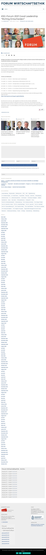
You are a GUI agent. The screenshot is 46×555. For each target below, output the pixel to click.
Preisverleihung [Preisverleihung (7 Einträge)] (18, 202)
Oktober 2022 (4, 296)
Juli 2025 (3, 232)
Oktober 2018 (4, 388)
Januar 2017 (3, 429)
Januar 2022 (3, 313)
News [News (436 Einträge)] (9, 199)
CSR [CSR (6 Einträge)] (26, 193)
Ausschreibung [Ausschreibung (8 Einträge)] (5, 193)
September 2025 (4, 228)
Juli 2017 (3, 417)
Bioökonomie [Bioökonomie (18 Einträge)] (18, 193)
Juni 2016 (3, 442)
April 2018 (3, 400)
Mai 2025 (3, 236)
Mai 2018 (3, 398)
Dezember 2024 (4, 246)
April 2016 (3, 444)
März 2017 (3, 425)
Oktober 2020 (4, 342)
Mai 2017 (3, 421)
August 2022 (3, 300)
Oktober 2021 (4, 319)
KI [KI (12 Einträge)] (9, 197)
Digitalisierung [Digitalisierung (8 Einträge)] (32, 193)
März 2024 (3, 263)
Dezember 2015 (4, 450)
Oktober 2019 (4, 365)
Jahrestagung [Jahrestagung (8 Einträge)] (38, 195)
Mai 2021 (3, 328)
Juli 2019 (3, 371)
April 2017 (3, 423)
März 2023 (3, 286)
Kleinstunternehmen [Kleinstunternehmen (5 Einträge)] (16, 197)
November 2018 (4, 386)
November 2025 (4, 224)
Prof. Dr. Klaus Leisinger (6, 187)
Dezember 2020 (4, 338)
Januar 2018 (3, 406)
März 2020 (3, 355)
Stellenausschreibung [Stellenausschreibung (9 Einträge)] (11, 210)
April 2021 (3, 330)
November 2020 (4, 340)
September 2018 (4, 390)
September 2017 (4, 413)
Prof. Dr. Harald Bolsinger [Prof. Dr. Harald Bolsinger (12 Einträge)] (19, 204)
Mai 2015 (3, 456)
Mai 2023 (3, 282)
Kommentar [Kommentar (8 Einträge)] (23, 197)
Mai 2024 (3, 259)
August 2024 (3, 253)
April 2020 (3, 354)
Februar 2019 (4, 381)
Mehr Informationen (26, 553)
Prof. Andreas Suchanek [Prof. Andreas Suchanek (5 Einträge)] (28, 202)
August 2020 (3, 346)
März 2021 (3, 332)
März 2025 (3, 240)
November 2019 (4, 363)
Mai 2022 (3, 305)
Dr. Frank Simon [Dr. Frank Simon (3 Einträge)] (14, 195)
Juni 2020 (3, 350)
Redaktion (6, 21)
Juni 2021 (3, 327)
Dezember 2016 (4, 431)
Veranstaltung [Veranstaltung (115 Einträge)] (29, 210)
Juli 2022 (3, 301)
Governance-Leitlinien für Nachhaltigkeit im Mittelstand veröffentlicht (8, 133)
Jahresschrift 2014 (5, 539)
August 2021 (3, 323)
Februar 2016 (4, 448)
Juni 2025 (3, 234)
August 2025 (3, 230)
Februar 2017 (4, 427)
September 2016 (4, 437)
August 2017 (3, 415)
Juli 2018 (3, 394)
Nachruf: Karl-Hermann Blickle (19, 187)
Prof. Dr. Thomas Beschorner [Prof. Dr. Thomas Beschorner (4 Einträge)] (8, 206)
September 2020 (4, 344)
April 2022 (3, 307)
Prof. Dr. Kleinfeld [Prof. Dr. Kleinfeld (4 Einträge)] (38, 204)
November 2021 (4, 317)
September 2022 (4, 298)
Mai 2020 (3, 352)
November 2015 (4, 452)
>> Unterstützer (4, 522)
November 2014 (4, 462)
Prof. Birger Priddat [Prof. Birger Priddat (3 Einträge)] (38, 202)
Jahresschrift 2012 (5, 543)
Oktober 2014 (4, 464)
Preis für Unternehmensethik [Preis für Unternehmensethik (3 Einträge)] (8, 202)
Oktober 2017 (4, 411)
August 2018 (3, 392)
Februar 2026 (4, 219)
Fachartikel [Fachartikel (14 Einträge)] (21, 195)
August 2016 (3, 438)
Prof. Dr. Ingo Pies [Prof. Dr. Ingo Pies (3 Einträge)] (30, 204)
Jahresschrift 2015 (5, 537)
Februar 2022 (4, 311)
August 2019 (3, 369)
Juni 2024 (3, 257)
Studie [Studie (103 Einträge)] (18, 210)
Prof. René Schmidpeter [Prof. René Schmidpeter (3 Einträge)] (7, 208)
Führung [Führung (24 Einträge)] (27, 195)
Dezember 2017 (4, 408)
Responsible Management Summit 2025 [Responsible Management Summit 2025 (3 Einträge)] (32, 208)
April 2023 (3, 284)
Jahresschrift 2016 (5, 535)
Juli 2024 (3, 255)
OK (17, 553)
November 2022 (4, 294)
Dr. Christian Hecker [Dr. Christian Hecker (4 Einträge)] (6, 195)
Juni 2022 (3, 303)
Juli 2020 (3, 348)
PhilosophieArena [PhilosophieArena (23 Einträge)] (21, 199)
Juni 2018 (3, 396)
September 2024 (4, 251)
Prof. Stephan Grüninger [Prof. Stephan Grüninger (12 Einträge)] (18, 208)
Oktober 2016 (4, 435)
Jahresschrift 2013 (5, 541)
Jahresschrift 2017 (5, 533)
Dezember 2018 (4, 384)
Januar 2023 (3, 290)
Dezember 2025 (4, 222)
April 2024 (3, 261)
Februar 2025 (4, 242)
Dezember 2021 (4, 315)
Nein (20, 553)
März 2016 (3, 446)
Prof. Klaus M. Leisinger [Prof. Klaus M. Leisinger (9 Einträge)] (39, 206)
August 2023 (3, 276)
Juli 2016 (3, 440)
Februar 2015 (4, 460)
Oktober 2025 (4, 226)
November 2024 (4, 247)
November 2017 (4, 409)
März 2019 (3, 379)
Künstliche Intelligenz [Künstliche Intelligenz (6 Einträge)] (32, 197)
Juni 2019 (3, 373)
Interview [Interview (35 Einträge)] (32, 195)
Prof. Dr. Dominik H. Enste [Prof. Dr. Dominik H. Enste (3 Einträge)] (7, 204)
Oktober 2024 (4, 249)
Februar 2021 (4, 334)
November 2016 (4, 433)
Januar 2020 (3, 359)
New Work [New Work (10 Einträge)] (14, 199)
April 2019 (3, 377)
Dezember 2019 (4, 361)
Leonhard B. (3, 183)
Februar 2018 (4, 404)
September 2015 (4, 454)
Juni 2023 (3, 280)
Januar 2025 (3, 244)
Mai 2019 (3, 375)
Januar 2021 (3, 336)
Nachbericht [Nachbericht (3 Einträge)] (4, 199)
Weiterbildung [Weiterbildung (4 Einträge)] (36, 210)
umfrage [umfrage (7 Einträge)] (23, 210)
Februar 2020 (4, 357)
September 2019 (4, 367)
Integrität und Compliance (26, 21)
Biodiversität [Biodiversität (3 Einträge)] (12, 193)
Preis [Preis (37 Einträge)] (33, 199)
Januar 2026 (3, 220)
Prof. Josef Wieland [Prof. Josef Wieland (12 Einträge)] (29, 206)
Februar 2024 (4, 265)
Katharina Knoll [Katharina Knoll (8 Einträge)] (5, 197)
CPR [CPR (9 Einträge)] (23, 193)
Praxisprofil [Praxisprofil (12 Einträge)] (28, 199)
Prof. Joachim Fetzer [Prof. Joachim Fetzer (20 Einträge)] (19, 206)
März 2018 (3, 402)
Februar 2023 (4, 288)
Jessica (2, 180)
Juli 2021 (3, 325)
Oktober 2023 (4, 273)
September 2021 (4, 321)
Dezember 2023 (4, 269)
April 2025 (3, 238)
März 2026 (3, 217)
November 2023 (4, 271)
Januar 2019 (3, 382)
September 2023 (4, 274)
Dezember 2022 (4, 292)
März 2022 (3, 309)
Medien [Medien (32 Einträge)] (39, 197)
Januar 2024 (3, 267)
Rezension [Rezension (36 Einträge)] (4, 210)
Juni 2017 (3, 419)
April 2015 (3, 458)
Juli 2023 (3, 278)
